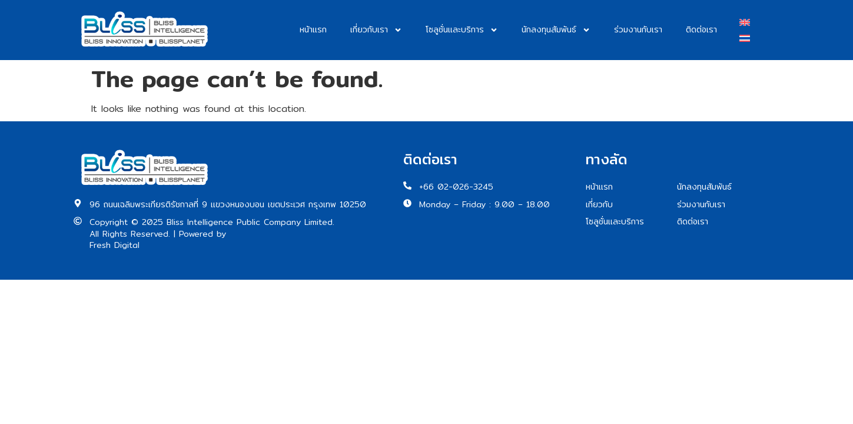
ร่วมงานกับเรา (638, 29)
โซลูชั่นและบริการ (462, 30)
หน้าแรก (313, 29)
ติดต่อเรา (701, 29)
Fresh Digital (114, 245)
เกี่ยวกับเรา (376, 30)
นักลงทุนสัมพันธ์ (556, 30)
